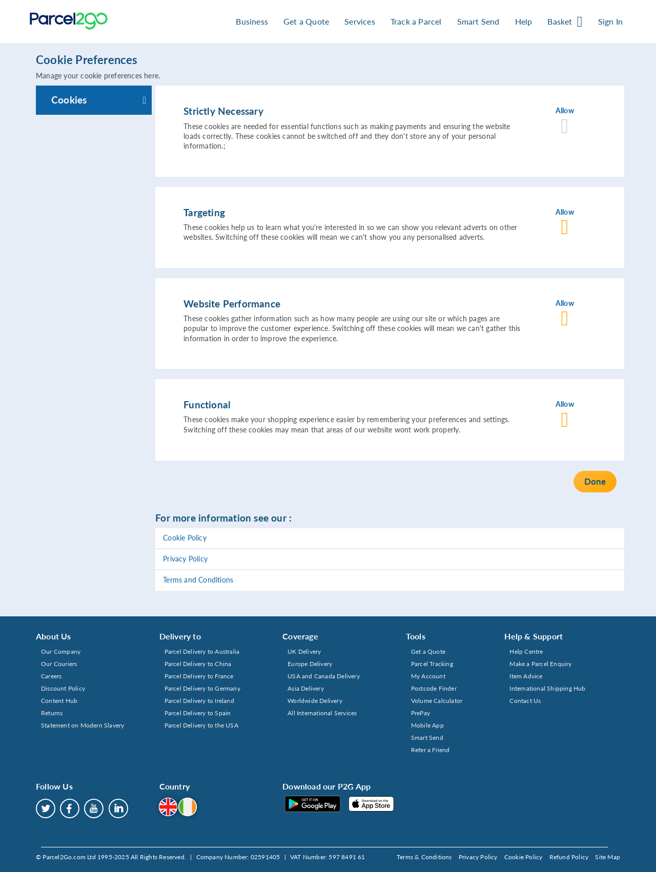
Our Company (60, 651)
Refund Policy (569, 857)
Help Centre (526, 651)
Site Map (607, 857)
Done (595, 481)
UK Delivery (304, 651)
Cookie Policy (185, 538)
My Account (428, 676)
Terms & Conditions (424, 857)
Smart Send (427, 737)
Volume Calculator (436, 700)
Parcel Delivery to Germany (202, 688)
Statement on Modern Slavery (82, 725)
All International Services (322, 713)
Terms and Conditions (198, 580)
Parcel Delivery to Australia (202, 651)
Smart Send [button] (478, 21)
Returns (52, 713)
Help (523, 21)
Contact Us (525, 700)
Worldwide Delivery (315, 700)
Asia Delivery (306, 688)
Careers (51, 676)
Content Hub (59, 700)
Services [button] (359, 21)
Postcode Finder (434, 688)
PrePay (420, 713)
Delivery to (180, 636)
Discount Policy (63, 688)
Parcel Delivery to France (199, 676)
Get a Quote (306, 21)
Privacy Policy (185, 559)
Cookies (69, 100)
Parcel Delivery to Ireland (199, 700)
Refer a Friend (430, 750)
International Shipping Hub (547, 688)
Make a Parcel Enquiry (540, 664)
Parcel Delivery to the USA (201, 725)
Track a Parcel (416, 21)
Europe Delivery (310, 664)
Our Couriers (59, 664)
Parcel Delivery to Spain (198, 713)
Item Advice (525, 676)
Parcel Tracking (432, 664)
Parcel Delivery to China (198, 664)
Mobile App (427, 725)
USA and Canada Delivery (324, 676)
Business (252, 21)
